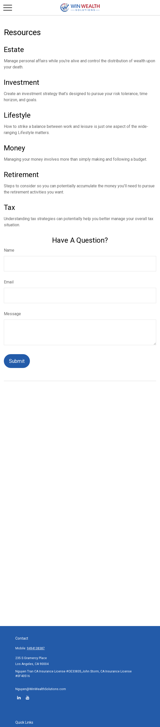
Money (14, 148)
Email (9, 282)
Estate (14, 49)
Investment (21, 82)
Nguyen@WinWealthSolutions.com (40, 689)
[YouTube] (27, 697)
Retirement (21, 174)
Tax (9, 207)
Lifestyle (17, 115)
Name (9, 250)
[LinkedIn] (18, 697)
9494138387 (36, 648)
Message (12, 313)
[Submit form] (17, 361)
